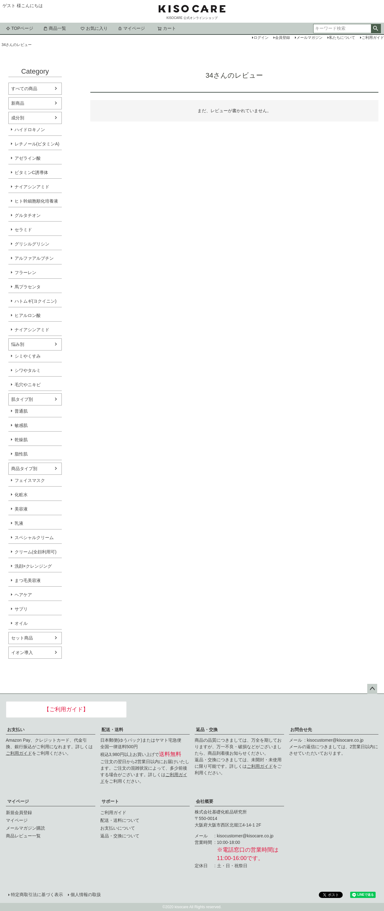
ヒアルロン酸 (28, 315)
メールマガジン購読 (25, 828)
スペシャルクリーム (34, 537)
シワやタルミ (28, 370)
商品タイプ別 (24, 468)
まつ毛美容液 (28, 580)
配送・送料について (119, 820)
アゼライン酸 (28, 158)
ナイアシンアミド (32, 186)
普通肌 (21, 411)
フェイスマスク (30, 480)
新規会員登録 (19, 812)
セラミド (23, 229)
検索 (376, 28)
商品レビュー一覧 (23, 835)
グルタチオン (28, 215)
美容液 (21, 508)
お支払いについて (117, 828)
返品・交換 (207, 729)
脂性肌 (21, 453)
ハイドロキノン (30, 129)
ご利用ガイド (19, 753)
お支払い (16, 729)
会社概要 (204, 801)
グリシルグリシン (32, 243)
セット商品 (22, 637)
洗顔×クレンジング (33, 566)
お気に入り (94, 28)
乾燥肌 (21, 439)
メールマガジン (309, 37)
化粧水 (21, 494)
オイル (21, 623)
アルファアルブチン (34, 258)
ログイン (261, 37)
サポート (110, 801)
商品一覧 (54, 28)
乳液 (19, 523)
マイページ (131, 28)
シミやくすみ (28, 356)
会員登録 (282, 37)
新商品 (17, 103)
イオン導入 (22, 652)
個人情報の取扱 (85, 894)
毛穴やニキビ (28, 384)
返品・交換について (119, 835)
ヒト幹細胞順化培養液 (36, 201)
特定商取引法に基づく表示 (37, 894)
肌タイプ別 (22, 399)
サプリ (21, 609)
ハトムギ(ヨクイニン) (35, 301)
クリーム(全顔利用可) (35, 551)
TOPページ (20, 28)
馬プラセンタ (28, 286)
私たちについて (342, 37)
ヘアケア (23, 594)
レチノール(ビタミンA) (37, 143)
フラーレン (25, 272)
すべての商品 (24, 88)
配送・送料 (112, 729)
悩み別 (17, 344)
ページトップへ (372, 689)
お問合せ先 (301, 729)
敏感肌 (21, 425)
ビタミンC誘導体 (31, 172)
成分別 (17, 117)
